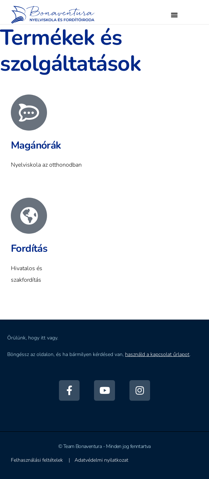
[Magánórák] (29, 113)
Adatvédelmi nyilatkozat (101, 460)
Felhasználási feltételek (37, 460)
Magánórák (36, 145)
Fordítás (29, 248)
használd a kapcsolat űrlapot (157, 354)
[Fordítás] (29, 216)
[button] (174, 14)
